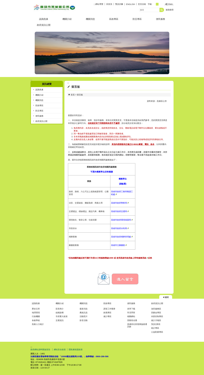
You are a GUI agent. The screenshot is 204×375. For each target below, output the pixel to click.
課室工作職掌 (109, 309)
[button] (162, 10)
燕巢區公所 (54, 7)
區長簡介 (60, 309)
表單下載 (131, 309)
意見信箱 (142, 4)
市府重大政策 (62, 316)
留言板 (80, 95)
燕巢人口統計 (38, 324)
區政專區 (113, 19)
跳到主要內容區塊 (1, 1)
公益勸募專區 (157, 332)
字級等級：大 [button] (160, 4)
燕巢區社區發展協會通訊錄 (137, 325)
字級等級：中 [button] (157, 4)
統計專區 (155, 328)
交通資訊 (60, 320)
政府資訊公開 (43, 25)
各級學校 (36, 320)
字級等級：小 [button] (154, 4)
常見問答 (131, 312)
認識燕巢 (43, 19)
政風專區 (107, 312)
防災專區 (137, 19)
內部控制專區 (157, 316)
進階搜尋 (170, 10)
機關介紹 (67, 19)
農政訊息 (84, 312)
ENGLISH (130, 4)
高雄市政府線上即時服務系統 (134, 258)
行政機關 (36, 316)
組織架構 (60, 312)
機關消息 (90, 19)
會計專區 (107, 316)
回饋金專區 (156, 312)
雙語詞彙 (119, 4)
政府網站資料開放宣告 (40, 349)
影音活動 (84, 320)
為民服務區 (156, 309)
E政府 (149, 349)
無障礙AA (163, 349)
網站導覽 (99, 4)
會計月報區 (156, 320)
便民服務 (160, 19)
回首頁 (109, 4)
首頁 (73, 95)
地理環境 (36, 312)
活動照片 (84, 316)
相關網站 (131, 316)
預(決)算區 (156, 324)
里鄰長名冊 (132, 320)
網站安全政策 (60, 349)
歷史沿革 (36, 309)
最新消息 (84, 309)
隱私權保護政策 (76, 349)
